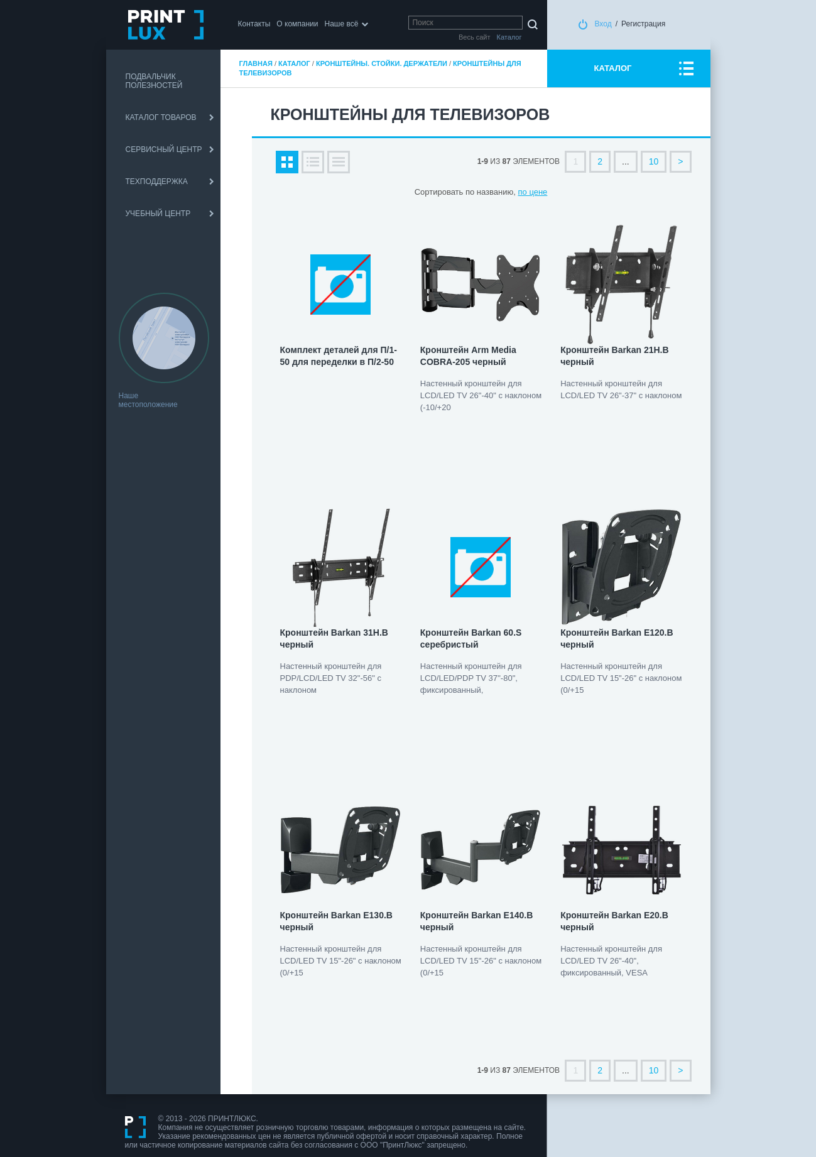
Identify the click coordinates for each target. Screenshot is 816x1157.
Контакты (254, 23)
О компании (297, 23)
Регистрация (643, 23)
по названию (489, 192)
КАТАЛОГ (613, 68)
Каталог (294, 63)
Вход (603, 23)
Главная (256, 63)
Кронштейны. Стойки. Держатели (381, 63)
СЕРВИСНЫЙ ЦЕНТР (164, 149)
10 (654, 161)
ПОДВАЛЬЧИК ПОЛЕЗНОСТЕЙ (154, 81)
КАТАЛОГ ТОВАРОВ (161, 117)
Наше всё (342, 23)
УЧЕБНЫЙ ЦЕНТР (158, 213)
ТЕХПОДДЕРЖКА (157, 181)
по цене (533, 192)
